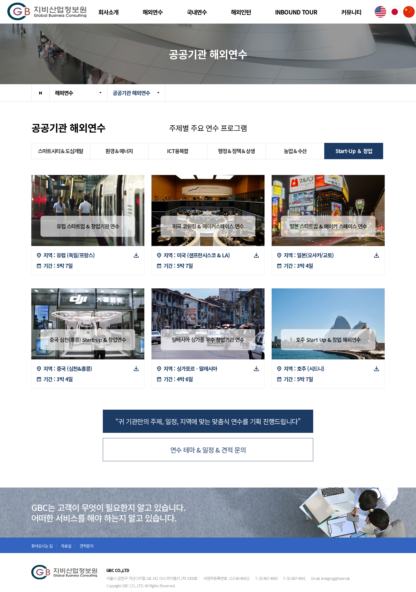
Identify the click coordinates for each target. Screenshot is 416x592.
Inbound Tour (296, 12)
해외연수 (153, 12)
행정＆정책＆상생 (236, 151)
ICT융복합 (177, 151)
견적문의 (86, 546)
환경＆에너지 (119, 151)
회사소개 (108, 12)
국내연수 (197, 12)
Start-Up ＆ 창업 (354, 151)
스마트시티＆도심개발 (60, 151)
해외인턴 (241, 12)
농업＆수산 (295, 151)
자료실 (66, 546)
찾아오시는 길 (42, 546)
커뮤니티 (351, 12)
